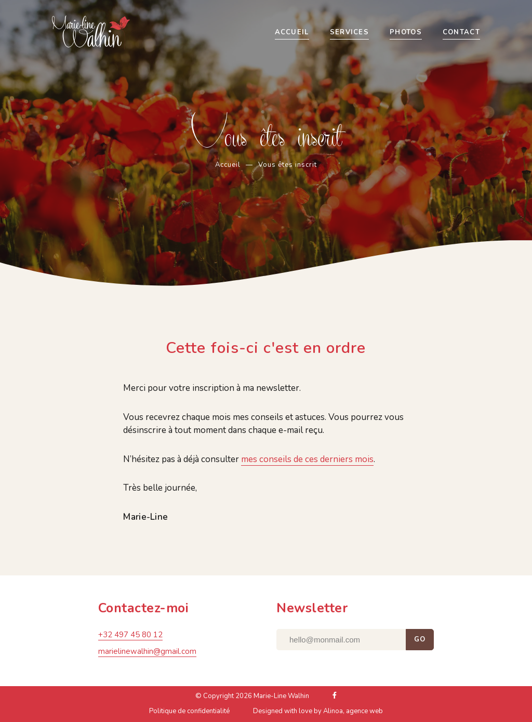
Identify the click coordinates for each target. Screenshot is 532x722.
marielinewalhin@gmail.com (147, 654)
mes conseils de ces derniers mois (307, 459)
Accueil (228, 164)
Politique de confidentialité (189, 713)
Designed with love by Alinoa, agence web (318, 713)
